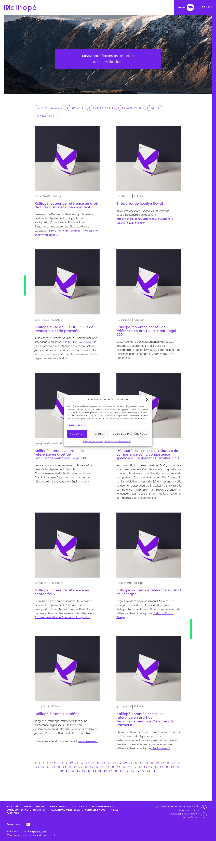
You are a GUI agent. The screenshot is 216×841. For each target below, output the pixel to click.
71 (132, 770)
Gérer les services (77, 425)
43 (102, 766)
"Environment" (160, 748)
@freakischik (39, 831)
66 (105, 770)
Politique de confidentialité (117, 441)
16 (103, 762)
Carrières (13, 813)
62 (83, 770)
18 (114, 762)
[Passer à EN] (210, 7)
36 (64, 766)
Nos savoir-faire (34, 806)
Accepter (77, 433)
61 (78, 770)
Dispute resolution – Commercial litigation (62, 617)
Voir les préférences (130, 433)
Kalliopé (12, 806)
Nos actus (39, 810)
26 (157, 762)
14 (92, 762)
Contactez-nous (95, 810)
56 (172, 766)
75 (153, 770)
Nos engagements (103, 806)
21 (130, 762)
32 (42, 766)
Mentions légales (16, 835)
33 (48, 766)
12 (82, 762)
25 (151, 762)
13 (87, 762)
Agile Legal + (58, 806)
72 (137, 770)
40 (86, 766)
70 (126, 770)
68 (116, 770)
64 (94, 770)
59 (67, 770)
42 (96, 766)
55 (167, 766)
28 (168, 762)
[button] (147, 399)
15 (98, 762)
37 (69, 766)
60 (72, 770)
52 (150, 766)
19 (119, 762)
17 (109, 762)
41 (91, 766)
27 (162, 762)
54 (161, 766)
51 (145, 766)
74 (148, 770)
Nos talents (79, 806)
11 (76, 762)
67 (110, 770)
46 (118, 766)
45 (113, 766)
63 (89, 770)
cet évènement (88, 741)
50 (140, 766)
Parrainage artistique (65, 810)
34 (53, 766)
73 (143, 770)
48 (129, 766)
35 (59, 766)
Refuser (99, 433)
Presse (114, 810)
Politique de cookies (93, 441)
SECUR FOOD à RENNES (78, 342)
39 (80, 766)
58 (62, 770)
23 (141, 762)
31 (37, 766)
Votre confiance (17, 810)
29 (173, 762)
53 (156, 766)
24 (146, 762)
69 (121, 770)
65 (99, 770)
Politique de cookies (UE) (43, 835)
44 (107, 766)
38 (75, 766)
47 (123, 766)
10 (71, 762)
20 (125, 762)
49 (134, 766)
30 (178, 762)
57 (177, 766)
